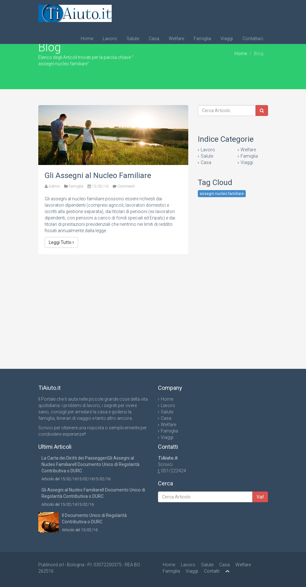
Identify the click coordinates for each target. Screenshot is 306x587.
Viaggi (226, 38)
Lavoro (110, 38)
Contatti (212, 571)
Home (87, 38)
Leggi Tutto (61, 242)
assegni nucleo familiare (222, 193)
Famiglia (202, 38)
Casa (154, 38)
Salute (133, 38)
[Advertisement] (113, 305)
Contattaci (253, 38)
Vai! (260, 496)
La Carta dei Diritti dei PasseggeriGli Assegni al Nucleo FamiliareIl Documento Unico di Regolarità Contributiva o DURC (90, 464)
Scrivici (165, 464)
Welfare (176, 38)
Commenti (126, 186)
